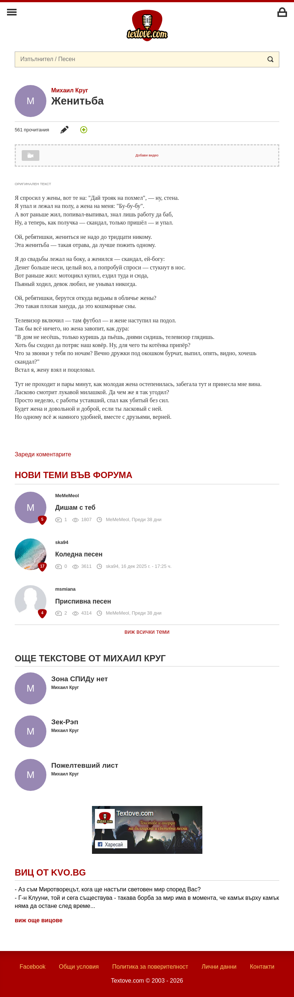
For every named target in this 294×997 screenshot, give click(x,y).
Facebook (32, 967)
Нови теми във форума (73, 475)
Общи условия (79, 967)
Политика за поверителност (150, 967)
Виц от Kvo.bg (50, 872)
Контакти (262, 967)
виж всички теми (147, 632)
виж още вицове (39, 920)
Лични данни (219, 967)
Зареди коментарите (43, 454)
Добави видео (146, 155)
